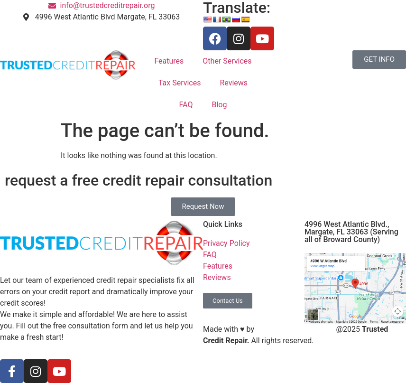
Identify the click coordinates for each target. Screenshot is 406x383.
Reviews (234, 82)
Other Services (227, 60)
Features (169, 60)
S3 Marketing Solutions (295, 329)
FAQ (186, 104)
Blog (219, 104)
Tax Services (179, 82)
